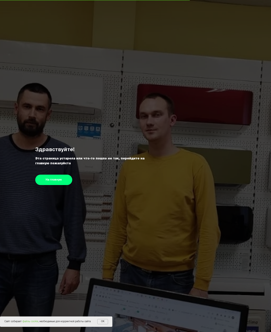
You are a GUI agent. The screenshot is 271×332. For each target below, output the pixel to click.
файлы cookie (30, 321)
